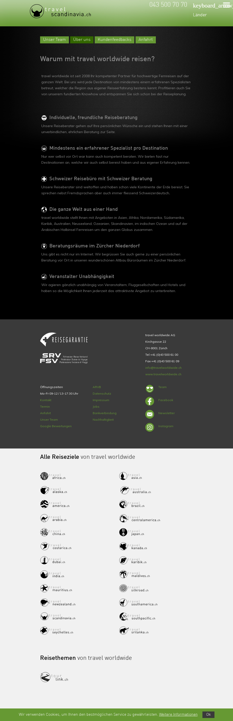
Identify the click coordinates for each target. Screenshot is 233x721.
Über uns (81, 40)
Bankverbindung (104, 413)
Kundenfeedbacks (114, 40)
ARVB (97, 387)
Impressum (101, 400)
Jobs (96, 406)
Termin (45, 406)
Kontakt (45, 400)
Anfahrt (146, 40)
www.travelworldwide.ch (163, 374)
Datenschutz (102, 393)
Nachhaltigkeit (103, 419)
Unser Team (54, 40)
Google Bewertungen (56, 426)
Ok (208, 715)
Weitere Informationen (178, 715)
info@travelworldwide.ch (163, 368)
